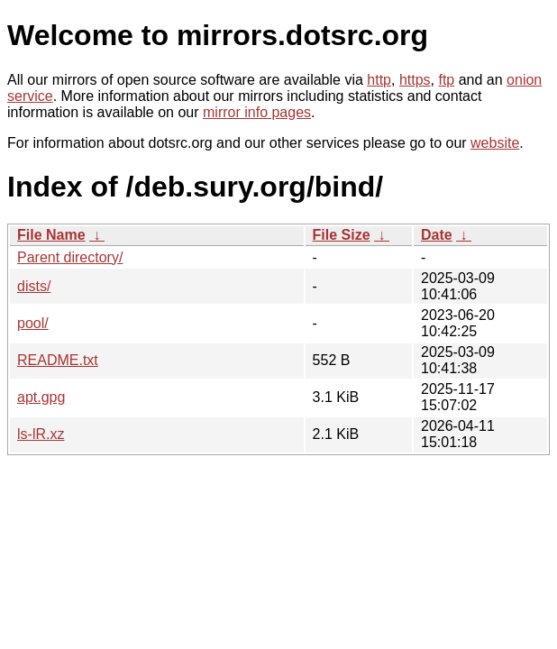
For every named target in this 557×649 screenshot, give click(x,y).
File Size (341, 234)
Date (436, 234)
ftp (446, 79)
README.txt (57, 360)
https (415, 79)
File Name (51, 234)
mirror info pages (257, 112)
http (379, 79)
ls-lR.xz (40, 434)
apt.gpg (41, 397)
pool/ (33, 323)
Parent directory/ (70, 257)
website (494, 143)
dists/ (33, 286)
